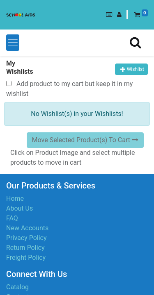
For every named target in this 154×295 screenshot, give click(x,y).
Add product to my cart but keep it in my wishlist (69, 89)
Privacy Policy (26, 238)
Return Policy (25, 248)
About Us (19, 208)
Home (15, 198)
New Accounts (27, 228)
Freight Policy (26, 257)
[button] (109, 14)
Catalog (17, 287)
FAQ (12, 218)
